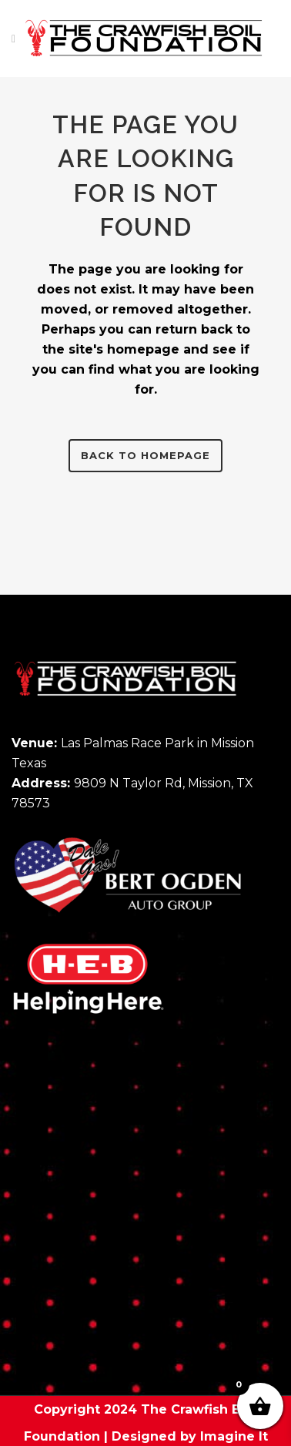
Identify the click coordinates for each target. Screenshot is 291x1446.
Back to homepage (145, 455)
